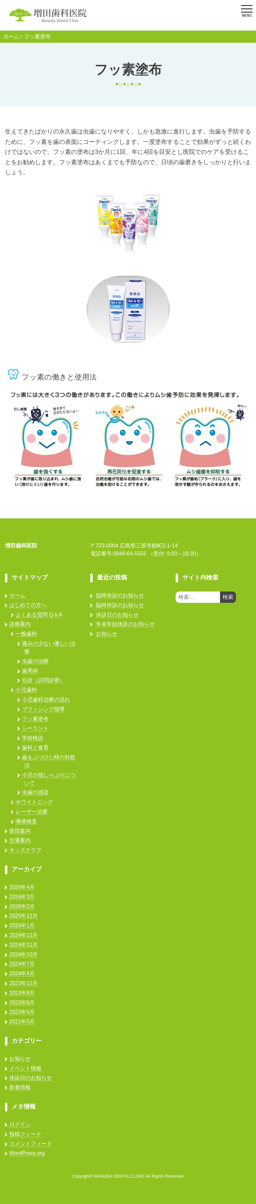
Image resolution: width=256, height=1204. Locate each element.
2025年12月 (23, 916)
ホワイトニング (34, 802)
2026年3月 (22, 897)
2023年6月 (22, 1002)
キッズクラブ (25, 850)
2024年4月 (22, 973)
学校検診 (32, 738)
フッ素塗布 (37, 36)
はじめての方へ (28, 605)
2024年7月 (22, 964)
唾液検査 (26, 821)
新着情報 (20, 1087)
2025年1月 (22, 925)
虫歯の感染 (35, 792)
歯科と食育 (35, 747)
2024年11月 (23, 945)
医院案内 (20, 831)
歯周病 (30, 671)
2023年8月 (22, 993)
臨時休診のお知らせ (120, 595)
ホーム (11, 36)
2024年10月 (23, 954)
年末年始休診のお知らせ (125, 624)
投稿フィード (25, 1134)
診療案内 (20, 624)
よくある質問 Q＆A (39, 615)
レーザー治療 (32, 811)
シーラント (35, 728)
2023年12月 (23, 983)
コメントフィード (30, 1144)
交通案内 (20, 840)
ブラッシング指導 (43, 709)
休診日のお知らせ (30, 1077)
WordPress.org (27, 1153)
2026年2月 (22, 906)
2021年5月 (22, 1021)
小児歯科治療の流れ (46, 699)
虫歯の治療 (35, 661)
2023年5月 (22, 1012)
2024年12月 (23, 935)
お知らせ (20, 1058)
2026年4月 (22, 887)
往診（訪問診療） (43, 680)
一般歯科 (26, 634)
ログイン (20, 1124)
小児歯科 (26, 690)
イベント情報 (25, 1068)
